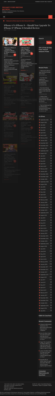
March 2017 (43, 290)
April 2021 (43, 163)
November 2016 (44, 300)
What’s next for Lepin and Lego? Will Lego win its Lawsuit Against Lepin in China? (45, 336)
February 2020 (44, 199)
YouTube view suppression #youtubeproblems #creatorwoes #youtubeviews (44, 81)
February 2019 (44, 230)
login (5, 1)
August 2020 (44, 184)
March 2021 (43, 166)
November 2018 (44, 238)
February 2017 (44, 292)
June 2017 (43, 282)
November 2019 (44, 207)
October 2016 (44, 303)
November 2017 (44, 269)
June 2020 (43, 189)
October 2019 (44, 210)
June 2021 (43, 158)
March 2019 (43, 228)
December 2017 (44, 267)
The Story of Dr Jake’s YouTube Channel (14, 384)
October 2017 (44, 272)
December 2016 (44, 297)
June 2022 (43, 127)
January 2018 (44, 264)
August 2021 (44, 153)
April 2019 (43, 225)
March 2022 (43, 135)
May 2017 (43, 285)
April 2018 (43, 256)
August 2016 (44, 308)
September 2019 (45, 212)
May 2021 (43, 161)
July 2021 (43, 156)
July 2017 (43, 279)
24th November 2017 (26, 56)
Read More (7, 73)
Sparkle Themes (48, 385)
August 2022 (44, 122)
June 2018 (43, 251)
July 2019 (43, 218)
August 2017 (44, 277)
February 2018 (44, 261)
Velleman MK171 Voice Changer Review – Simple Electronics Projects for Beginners (26, 50)
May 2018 (43, 254)
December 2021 (44, 143)
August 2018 (44, 246)
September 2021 (45, 150)
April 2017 (43, 287)
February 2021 (44, 168)
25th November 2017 (9, 56)
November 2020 (44, 176)
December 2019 (44, 205)
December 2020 (44, 174)
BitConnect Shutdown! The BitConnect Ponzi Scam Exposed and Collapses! (46, 327)
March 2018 (43, 259)
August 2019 (44, 215)
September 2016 (45, 305)
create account (11, 1)
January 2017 (44, 295)
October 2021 (44, 148)
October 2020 (44, 179)
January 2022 (44, 140)
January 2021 (44, 171)
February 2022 (44, 138)
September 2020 (45, 181)
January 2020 (44, 202)
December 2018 (44, 236)
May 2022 (43, 130)
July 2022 (43, 125)
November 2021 (44, 145)
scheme (42, 324)
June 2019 (43, 220)
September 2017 (45, 274)
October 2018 (44, 241)
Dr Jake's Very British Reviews (12, 8)
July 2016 (43, 310)
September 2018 (45, 243)
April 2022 (43, 132)
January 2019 (44, 233)
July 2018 (43, 248)
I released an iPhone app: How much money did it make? (20, 20)
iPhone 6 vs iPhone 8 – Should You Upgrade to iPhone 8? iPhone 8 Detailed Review (10, 50)
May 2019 (43, 223)
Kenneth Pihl (43, 359)
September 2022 (45, 119)
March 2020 (43, 197)
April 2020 (43, 194)
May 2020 (43, 192)
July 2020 (43, 187)
